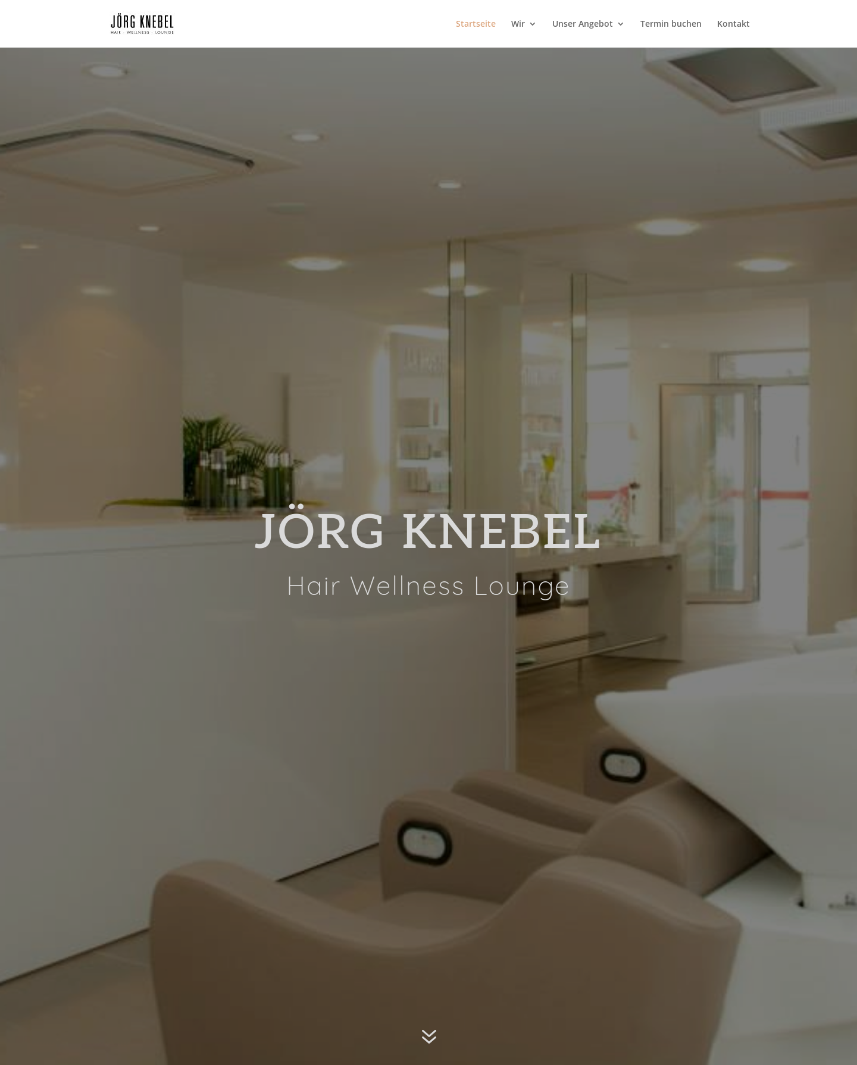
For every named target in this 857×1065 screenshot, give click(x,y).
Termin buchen (671, 24)
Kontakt (733, 24)
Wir (518, 24)
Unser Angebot (582, 24)
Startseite (476, 24)
